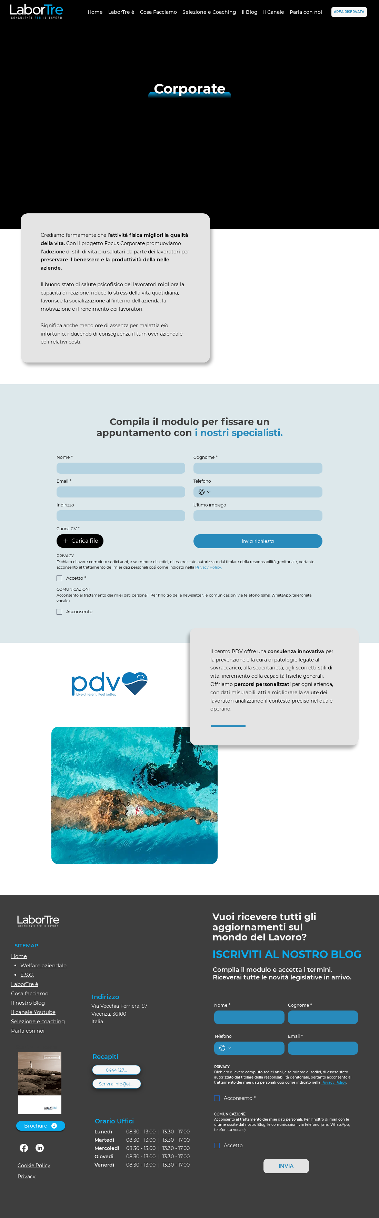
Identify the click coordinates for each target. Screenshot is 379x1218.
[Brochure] (40, 1126)
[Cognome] (255, 468)
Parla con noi (27, 1030)
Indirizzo (65, 505)
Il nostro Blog (28, 1002)
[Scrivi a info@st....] (116, 1084)
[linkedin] (40, 1148)
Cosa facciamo (29, 993)
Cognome (205, 457)
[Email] (119, 491)
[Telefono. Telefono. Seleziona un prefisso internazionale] (204, 492)
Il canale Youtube (33, 1012)
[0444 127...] (116, 1070)
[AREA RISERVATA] (349, 12)
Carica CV (68, 528)
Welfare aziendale (43, 965)
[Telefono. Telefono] (264, 491)
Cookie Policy (34, 1165)
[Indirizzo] (119, 515)
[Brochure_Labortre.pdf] (39, 1084)
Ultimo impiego (209, 505)
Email (64, 481)
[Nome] (119, 468)
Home (19, 956)
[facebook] (24, 1148)
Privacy (27, 1176)
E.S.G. (27, 975)
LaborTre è (24, 984)
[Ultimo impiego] (255, 515)
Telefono (202, 481)
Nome (65, 457)
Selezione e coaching (38, 1021)
